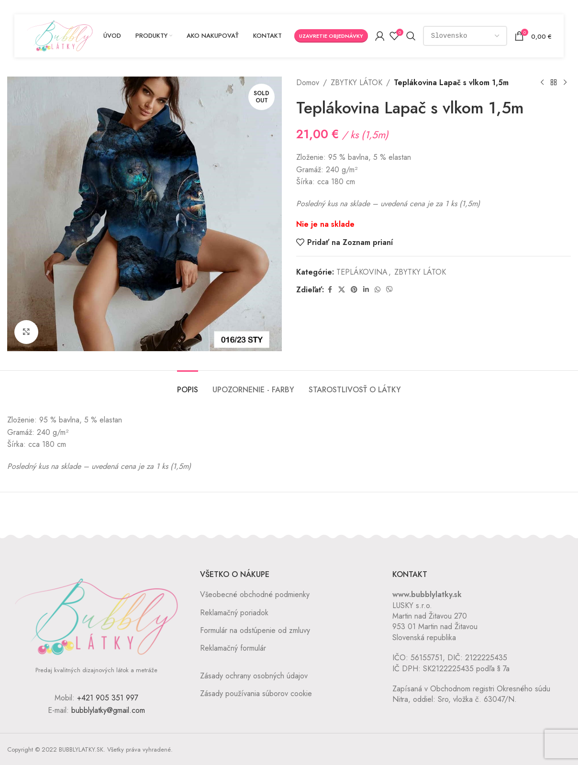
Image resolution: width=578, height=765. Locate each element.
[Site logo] (60, 35)
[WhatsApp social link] (377, 289)
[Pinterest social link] (354, 289)
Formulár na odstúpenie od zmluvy (255, 630)
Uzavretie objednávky (332, 36)
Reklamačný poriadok (234, 612)
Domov (307, 82)
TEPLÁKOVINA (362, 271)
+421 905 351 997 (107, 697)
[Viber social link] (389, 289)
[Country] (465, 36)
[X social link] (341, 289)
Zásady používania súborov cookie (256, 693)
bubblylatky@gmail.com (108, 710)
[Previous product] (542, 83)
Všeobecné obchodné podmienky (255, 594)
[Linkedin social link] (366, 289)
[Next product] (565, 83)
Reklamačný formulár (233, 648)
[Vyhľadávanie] (411, 35)
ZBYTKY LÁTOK (356, 82)
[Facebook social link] (329, 289)
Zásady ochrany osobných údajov (254, 675)
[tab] (187, 384)
